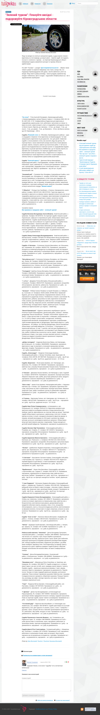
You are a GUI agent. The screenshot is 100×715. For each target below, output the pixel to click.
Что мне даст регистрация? (63, 700)
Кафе (78, 74)
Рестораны (80, 76)
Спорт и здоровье (82, 130)
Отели (79, 120)
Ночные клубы (81, 89)
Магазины (80, 133)
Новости (37, 3)
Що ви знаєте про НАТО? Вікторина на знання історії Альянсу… (86, 253)
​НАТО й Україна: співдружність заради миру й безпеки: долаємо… (87, 242)
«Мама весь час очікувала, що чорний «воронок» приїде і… (86, 228)
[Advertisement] (88, 38)
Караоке (79, 94)
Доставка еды (81, 82)
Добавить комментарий (33, 695)
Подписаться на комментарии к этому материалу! (37, 655)
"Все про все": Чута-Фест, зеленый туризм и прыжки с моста (88, 156)
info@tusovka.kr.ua (41, 709)
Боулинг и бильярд (82, 91)
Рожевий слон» (33, 135)
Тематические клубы (83, 96)
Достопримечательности (49, 68)
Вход (73, 3)
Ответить (24, 670)
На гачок (25, 117)
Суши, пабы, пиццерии (83, 79)
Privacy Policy (52, 709)
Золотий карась (33, 160)
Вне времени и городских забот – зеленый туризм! (39, 210)
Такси (79, 123)
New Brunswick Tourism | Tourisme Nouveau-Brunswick (45, 641)
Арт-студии (80, 135)
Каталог (49, 3)
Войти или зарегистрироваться (45, 700)
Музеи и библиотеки (83, 106)
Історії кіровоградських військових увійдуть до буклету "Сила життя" (86, 170)
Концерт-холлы (81, 108)
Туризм (79, 118)
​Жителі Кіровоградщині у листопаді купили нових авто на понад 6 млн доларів (88, 197)
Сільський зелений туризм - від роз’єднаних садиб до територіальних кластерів (88, 145)
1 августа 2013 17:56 (45, 662)
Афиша (25, 3)
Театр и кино (81, 103)
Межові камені (47, 186)
